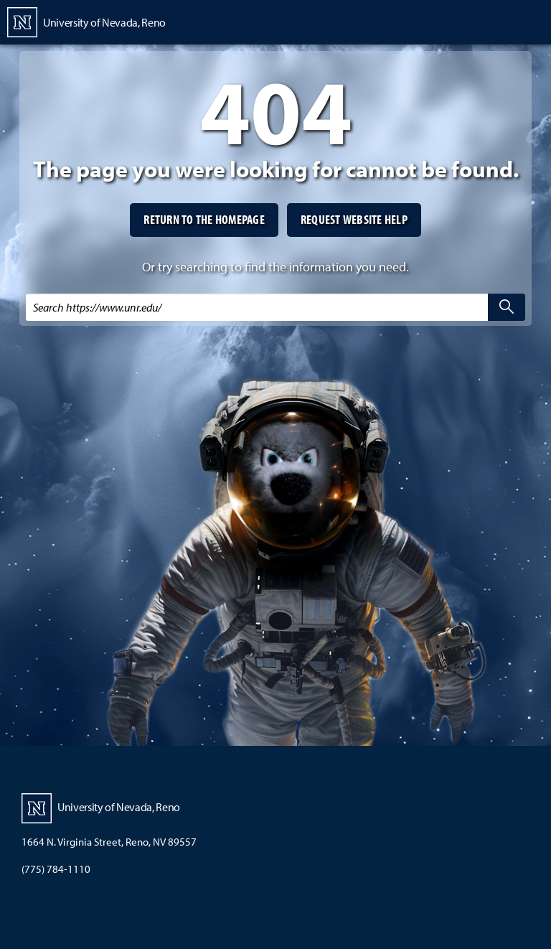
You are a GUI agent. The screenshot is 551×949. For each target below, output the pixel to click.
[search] (506, 307)
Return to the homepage (204, 219)
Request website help (354, 219)
